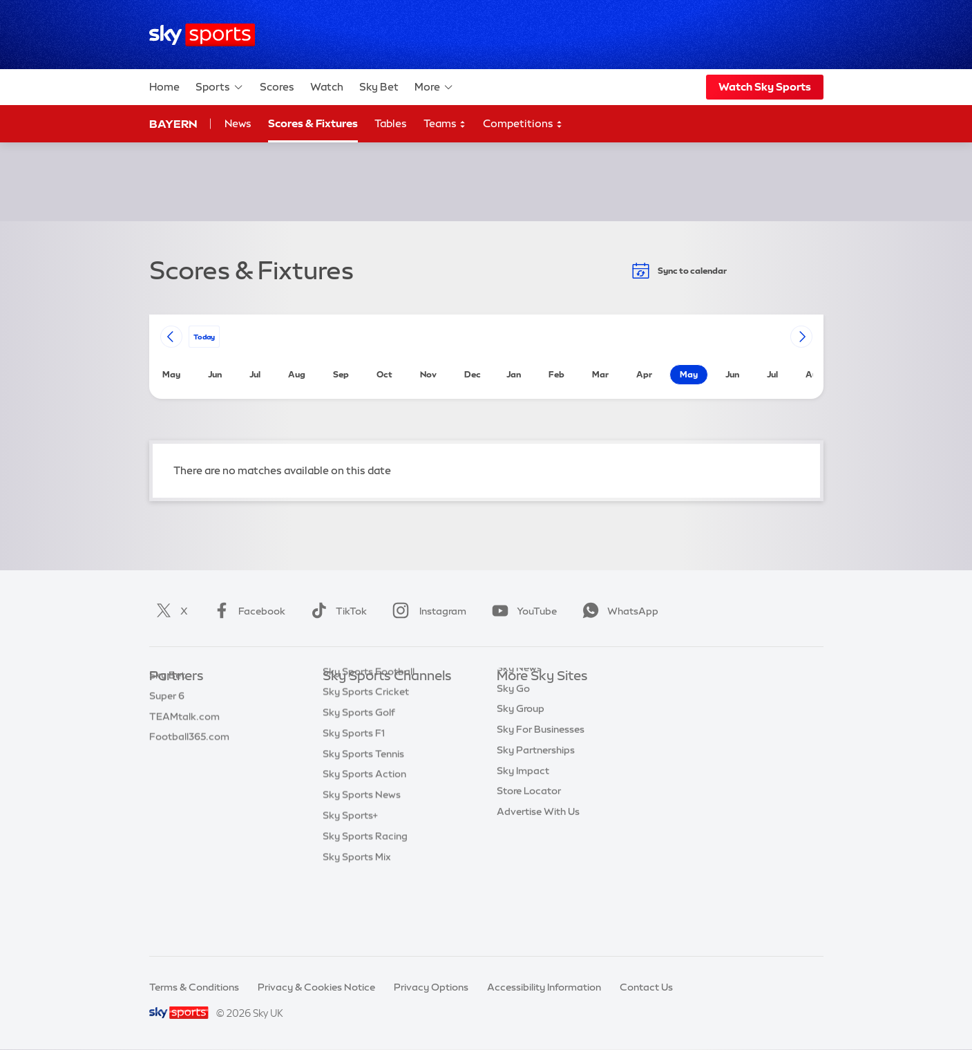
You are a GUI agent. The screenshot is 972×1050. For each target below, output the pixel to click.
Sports (220, 87)
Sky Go (513, 739)
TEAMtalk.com (184, 739)
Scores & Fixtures (313, 123)
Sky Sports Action (364, 841)
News (238, 123)
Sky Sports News (362, 862)
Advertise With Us (538, 862)
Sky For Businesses (540, 780)
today (204, 336)
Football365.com (189, 759)
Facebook (246, 611)
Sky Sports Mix (357, 924)
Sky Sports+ (350, 883)
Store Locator (529, 841)
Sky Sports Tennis (363, 821)
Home (164, 87)
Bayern (173, 123)
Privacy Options (431, 987)
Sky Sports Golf (359, 780)
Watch (326, 87)
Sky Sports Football (368, 739)
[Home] (202, 35)
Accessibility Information (544, 987)
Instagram (426, 611)
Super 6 (166, 718)
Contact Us (646, 987)
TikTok (336, 611)
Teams (444, 124)
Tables (390, 123)
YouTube (521, 611)
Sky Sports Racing (365, 903)
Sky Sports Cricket (366, 759)
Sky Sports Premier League (385, 718)
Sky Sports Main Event (374, 697)
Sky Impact (523, 821)
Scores (277, 87)
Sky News (519, 718)
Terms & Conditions (194, 987)
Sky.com (517, 697)
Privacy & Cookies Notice (316, 987)
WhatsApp (617, 611)
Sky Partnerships (536, 800)
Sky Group (520, 759)
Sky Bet (379, 87)
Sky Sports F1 (354, 800)
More (434, 87)
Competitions (523, 124)
